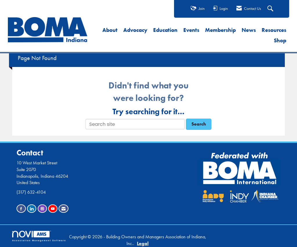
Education (165, 30)
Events (191, 30)
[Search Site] (271, 9)
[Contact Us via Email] (63, 208)
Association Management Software (39, 236)
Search (198, 124)
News (249, 30)
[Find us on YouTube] (52, 208)
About (109, 30)
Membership (220, 30)
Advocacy (135, 30)
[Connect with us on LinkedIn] (31, 208)
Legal (142, 243)
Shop (280, 40)
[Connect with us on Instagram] (42, 208)
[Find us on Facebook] (21, 208)
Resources (274, 30)
